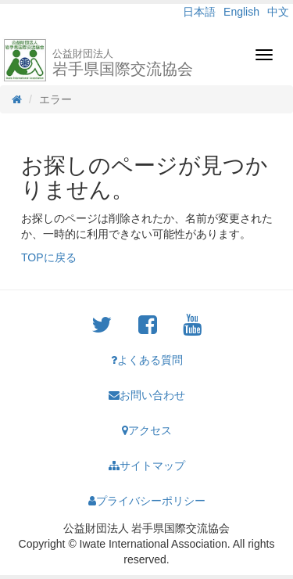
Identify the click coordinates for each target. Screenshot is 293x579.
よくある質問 (147, 360)
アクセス (147, 430)
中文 (278, 11)
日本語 (199, 11)
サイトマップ (147, 465)
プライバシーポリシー (146, 500)
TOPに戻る (49, 257)
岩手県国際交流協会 (122, 62)
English (241, 11)
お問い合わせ (147, 395)
